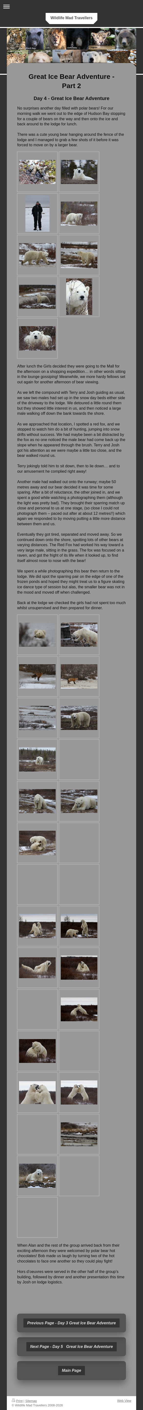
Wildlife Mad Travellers (71, 18)
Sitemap (31, 1401)
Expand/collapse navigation (71, 6)
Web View (124, 1400)
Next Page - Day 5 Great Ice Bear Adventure (71, 1347)
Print (17, 1401)
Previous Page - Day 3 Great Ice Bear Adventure (71, 1323)
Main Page (71, 1370)
